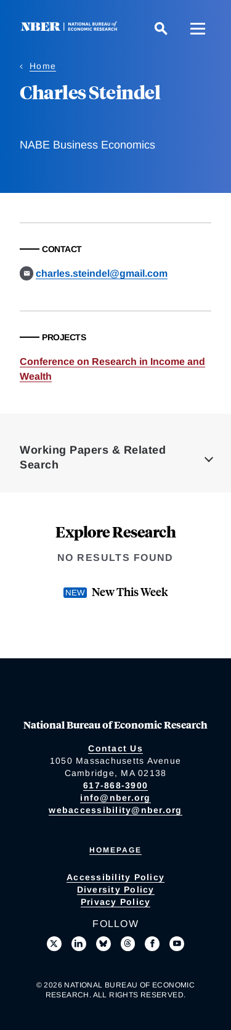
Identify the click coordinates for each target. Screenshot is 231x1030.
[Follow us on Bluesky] (103, 943)
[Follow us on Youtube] (176, 943)
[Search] (160, 28)
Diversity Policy (116, 889)
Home (43, 66)
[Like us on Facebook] (152, 943)
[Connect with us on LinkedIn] (78, 943)
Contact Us (115, 748)
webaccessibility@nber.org (115, 810)
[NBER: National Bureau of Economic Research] (71, 28)
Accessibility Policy (115, 877)
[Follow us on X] (54, 943)
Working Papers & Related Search (93, 457)
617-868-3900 (115, 785)
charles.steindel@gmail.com (102, 273)
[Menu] (197, 28)
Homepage (115, 850)
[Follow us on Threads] (128, 943)
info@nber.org (115, 798)
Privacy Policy (116, 902)
